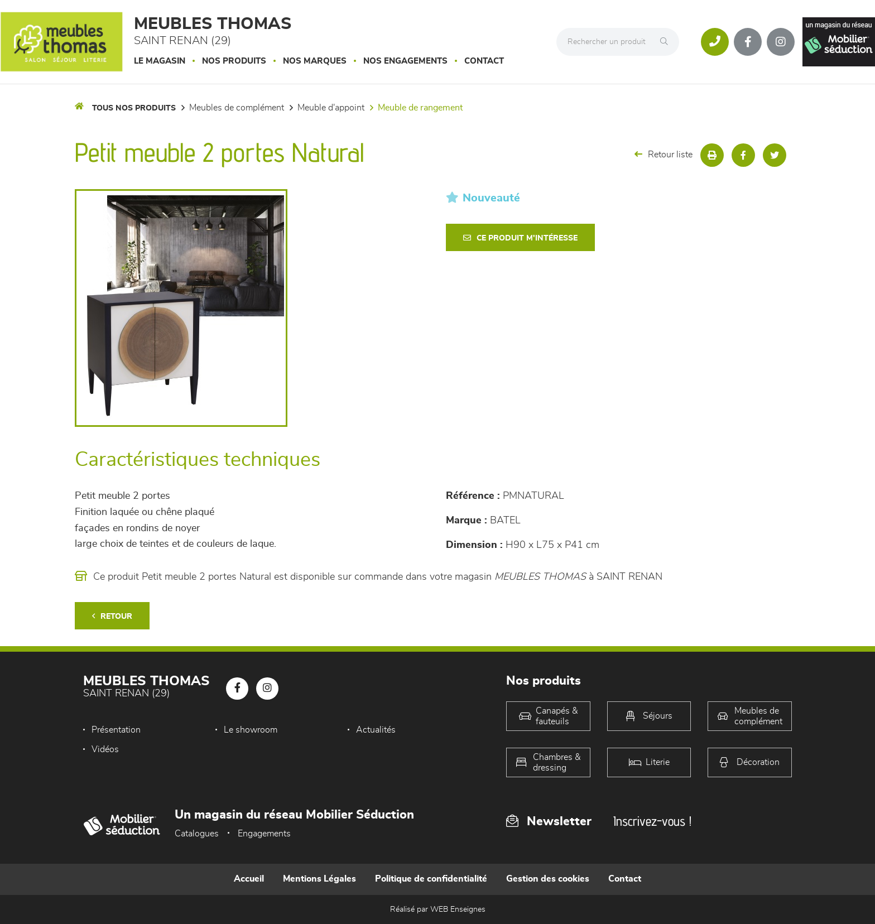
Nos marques (315, 61)
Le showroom (250, 729)
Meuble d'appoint (330, 107)
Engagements (264, 833)
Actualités (376, 729)
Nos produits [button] (234, 61)
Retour (112, 616)
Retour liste (663, 154)
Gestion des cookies (547, 878)
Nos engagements (405, 61)
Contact (484, 61)
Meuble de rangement (420, 107)
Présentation (116, 729)
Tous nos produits (134, 108)
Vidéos (105, 749)
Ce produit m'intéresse (520, 238)
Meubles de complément (236, 107)
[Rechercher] (667, 42)
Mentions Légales (319, 878)
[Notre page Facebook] (748, 42)
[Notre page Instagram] (781, 42)
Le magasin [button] (159, 61)
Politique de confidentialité (431, 878)
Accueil (249, 878)
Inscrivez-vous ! (652, 821)
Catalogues (197, 833)
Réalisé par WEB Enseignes (437, 909)
